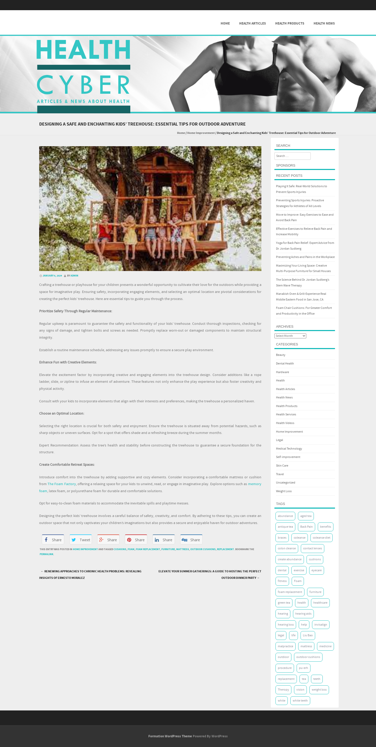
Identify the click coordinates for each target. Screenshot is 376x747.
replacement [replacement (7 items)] (286, 679)
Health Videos (285, 423)
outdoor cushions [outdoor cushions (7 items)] (308, 657)
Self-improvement (288, 457)
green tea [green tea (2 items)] (284, 603)
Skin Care (282, 466)
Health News (324, 23)
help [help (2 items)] (304, 625)
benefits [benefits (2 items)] (325, 527)
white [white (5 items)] (281, 701)
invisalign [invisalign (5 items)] (320, 625)
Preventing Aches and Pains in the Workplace (305, 257)
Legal (279, 440)
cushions (120, 549)
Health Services (286, 414)
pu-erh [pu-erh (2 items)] (303, 668)
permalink (46, 554)
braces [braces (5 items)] (282, 538)
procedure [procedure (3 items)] (285, 668)
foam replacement (148, 549)
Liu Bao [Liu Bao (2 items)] (308, 635)
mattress (182, 549)
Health (280, 381)
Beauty (280, 355)
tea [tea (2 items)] (304, 679)
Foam (131, 549)
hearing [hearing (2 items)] (283, 614)
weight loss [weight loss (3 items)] (319, 690)
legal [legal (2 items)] (281, 635)
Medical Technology (289, 449)
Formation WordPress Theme (170, 736)
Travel (280, 474)
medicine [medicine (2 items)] (325, 646)
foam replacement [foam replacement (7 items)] (290, 592)
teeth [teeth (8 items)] (316, 679)
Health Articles (252, 23)
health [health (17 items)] (301, 603)
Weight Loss (284, 491)
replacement (225, 549)
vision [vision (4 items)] (300, 690)
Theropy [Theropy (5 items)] (283, 690)
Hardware (282, 372)
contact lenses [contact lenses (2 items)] (312, 548)
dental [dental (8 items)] (282, 570)
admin (74, 276)
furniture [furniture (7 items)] (315, 592)
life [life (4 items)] (293, 635)
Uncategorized (285, 483)
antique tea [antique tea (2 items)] (285, 527)
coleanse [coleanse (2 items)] (300, 538)
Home (225, 23)
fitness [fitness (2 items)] (282, 581)
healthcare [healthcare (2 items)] (320, 603)
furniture (168, 549)
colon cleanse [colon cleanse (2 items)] (287, 548)
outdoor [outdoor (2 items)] (283, 657)
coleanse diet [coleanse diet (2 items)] (321, 538)
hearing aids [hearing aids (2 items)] (303, 614)
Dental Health (285, 364)
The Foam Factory (62, 484)
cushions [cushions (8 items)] (315, 559)
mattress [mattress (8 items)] (306, 646)
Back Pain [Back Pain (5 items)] (306, 527)
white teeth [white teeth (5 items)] (300, 701)
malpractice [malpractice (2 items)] (285, 646)
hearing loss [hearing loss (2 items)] (286, 625)
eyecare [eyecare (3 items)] (317, 570)
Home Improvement (201, 133)
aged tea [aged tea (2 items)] (306, 516)
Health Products (289, 23)
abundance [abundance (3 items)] (285, 516)
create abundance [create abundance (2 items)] (290, 559)
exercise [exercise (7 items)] (299, 570)
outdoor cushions (203, 549)
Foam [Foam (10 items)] (298, 581)
